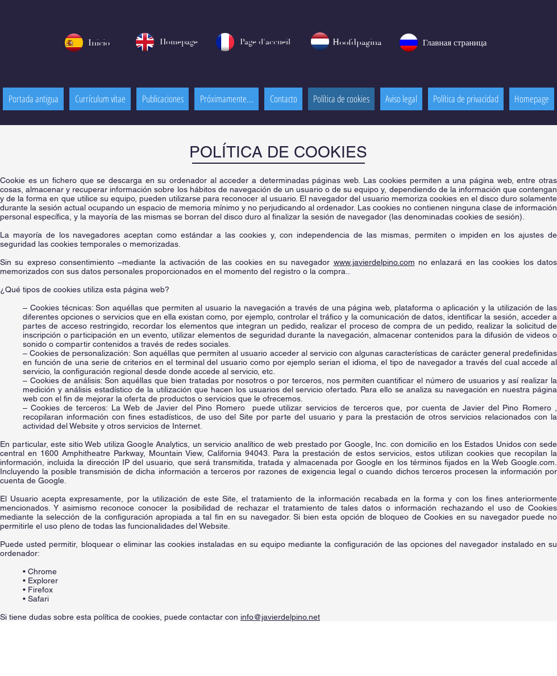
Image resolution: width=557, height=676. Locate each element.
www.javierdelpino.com (374, 262)
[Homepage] (178, 42)
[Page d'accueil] (265, 42)
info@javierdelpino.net (280, 616)
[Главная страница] (455, 43)
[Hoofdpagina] (357, 42)
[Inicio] (98, 43)
